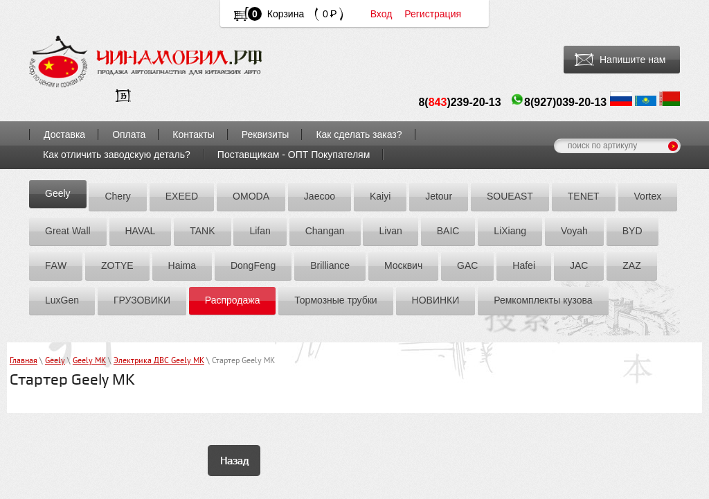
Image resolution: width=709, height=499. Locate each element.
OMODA (251, 196)
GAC (467, 265)
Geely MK (89, 361)
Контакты (193, 134)
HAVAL (140, 230)
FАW (55, 265)
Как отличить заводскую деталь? (116, 154)
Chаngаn (325, 230)
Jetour (438, 196)
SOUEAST (510, 196)
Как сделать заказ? (359, 134)
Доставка (64, 134)
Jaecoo (319, 196)
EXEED (181, 196)
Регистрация (432, 13)
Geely (58, 193)
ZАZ (631, 265)
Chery (117, 196)
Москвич (403, 265)
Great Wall (68, 230)
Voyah (574, 230)
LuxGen (62, 300)
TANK (202, 230)
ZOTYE (117, 265)
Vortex (648, 196)
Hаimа (182, 265)
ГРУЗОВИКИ (142, 300)
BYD (632, 230)
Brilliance (330, 265)
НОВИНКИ (436, 300)
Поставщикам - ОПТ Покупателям (293, 154)
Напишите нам (632, 59)
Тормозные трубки (335, 300)
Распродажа (232, 300)
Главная (23, 361)
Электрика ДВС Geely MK (159, 361)
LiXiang (510, 230)
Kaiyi (380, 196)
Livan (390, 230)
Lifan (259, 230)
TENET (584, 196)
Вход (381, 13)
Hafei (523, 265)
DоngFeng (253, 265)
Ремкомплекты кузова (543, 300)
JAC (579, 265)
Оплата (128, 134)
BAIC (448, 230)
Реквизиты (265, 134)
